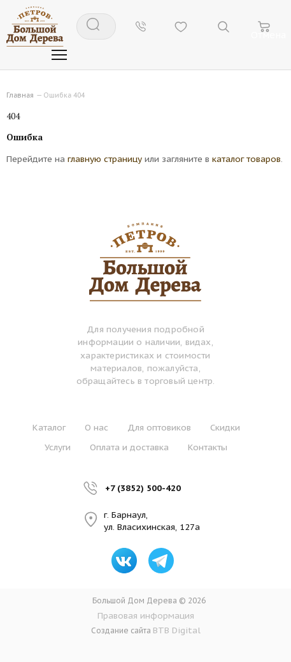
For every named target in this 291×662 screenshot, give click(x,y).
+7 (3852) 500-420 (143, 488)
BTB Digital (177, 630)
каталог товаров (246, 159)
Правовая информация (145, 615)
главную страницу (104, 159)
